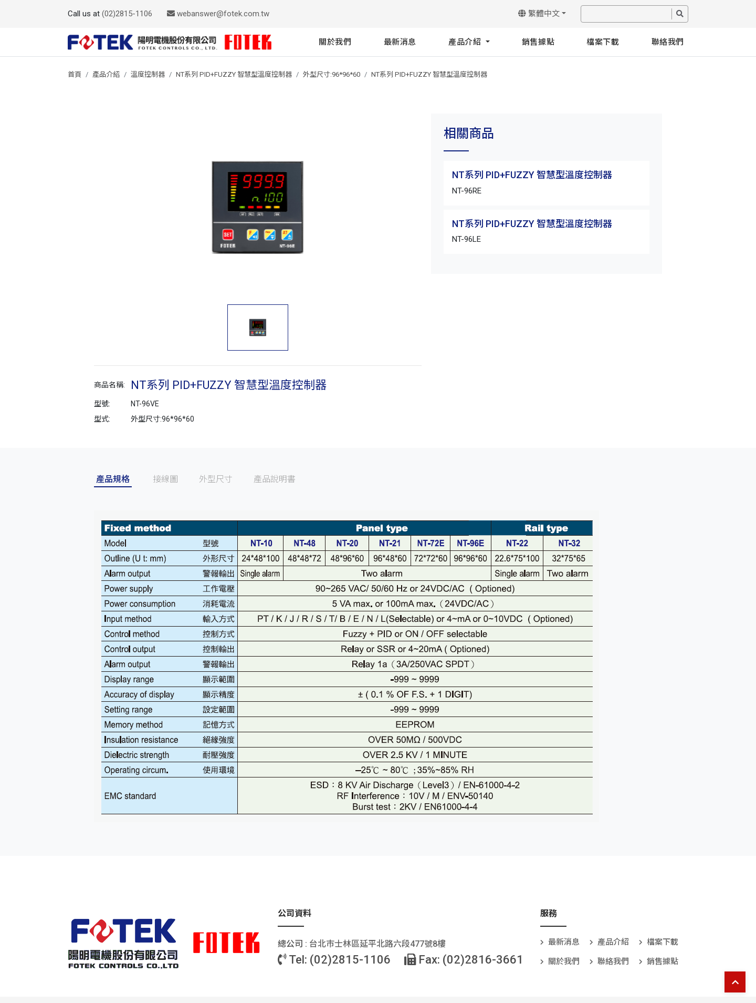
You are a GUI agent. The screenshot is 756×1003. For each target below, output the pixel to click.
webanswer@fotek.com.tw (218, 13)
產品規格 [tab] (113, 479)
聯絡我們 (668, 42)
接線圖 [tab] (165, 479)
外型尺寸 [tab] (216, 479)
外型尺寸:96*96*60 (331, 74)
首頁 (74, 74)
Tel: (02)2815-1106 (334, 959)
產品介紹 (466, 42)
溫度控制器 (148, 74)
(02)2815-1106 (127, 13)
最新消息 (400, 42)
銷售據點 (538, 42)
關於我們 (335, 42)
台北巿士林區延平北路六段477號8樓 (377, 944)
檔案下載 (602, 42)
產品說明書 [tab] (275, 479)
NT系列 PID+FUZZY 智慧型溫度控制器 (234, 74)
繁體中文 (539, 13)
